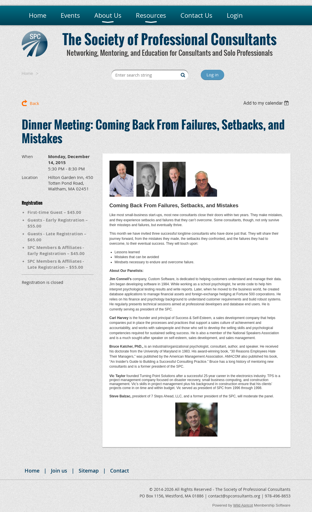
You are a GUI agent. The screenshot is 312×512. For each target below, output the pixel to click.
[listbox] (267, 103)
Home (27, 73)
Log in (212, 74)
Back (34, 103)
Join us (59, 470)
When (27, 156)
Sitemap (89, 470)
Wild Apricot (243, 505)
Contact (119, 470)
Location (30, 177)
